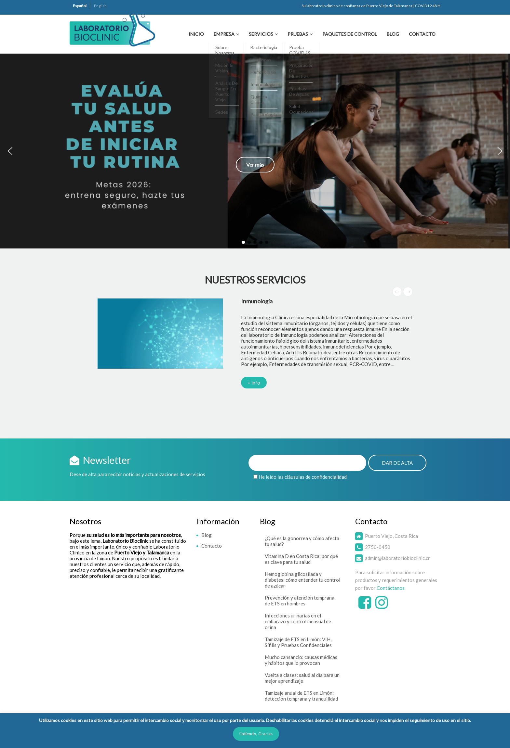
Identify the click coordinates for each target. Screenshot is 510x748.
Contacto (422, 34)
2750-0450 (377, 547)
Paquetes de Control (349, 34)
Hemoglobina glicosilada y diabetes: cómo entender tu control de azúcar (302, 580)
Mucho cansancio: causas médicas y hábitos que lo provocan (301, 660)
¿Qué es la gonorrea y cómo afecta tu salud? (302, 541)
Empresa (224, 34)
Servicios (261, 34)
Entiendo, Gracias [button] (256, 733)
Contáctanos (391, 588)
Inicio (196, 34)
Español (80, 5)
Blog (393, 34)
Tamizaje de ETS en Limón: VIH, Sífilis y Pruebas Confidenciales (298, 642)
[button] (255, 151)
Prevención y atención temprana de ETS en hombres (299, 600)
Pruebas (298, 34)
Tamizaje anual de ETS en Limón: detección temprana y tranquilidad (301, 696)
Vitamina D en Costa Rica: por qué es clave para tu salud (301, 559)
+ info (254, 383)
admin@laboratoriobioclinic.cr (397, 558)
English (100, 5)
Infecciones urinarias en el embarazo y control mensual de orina (298, 621)
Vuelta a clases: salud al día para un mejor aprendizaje (302, 678)
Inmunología (257, 301)
